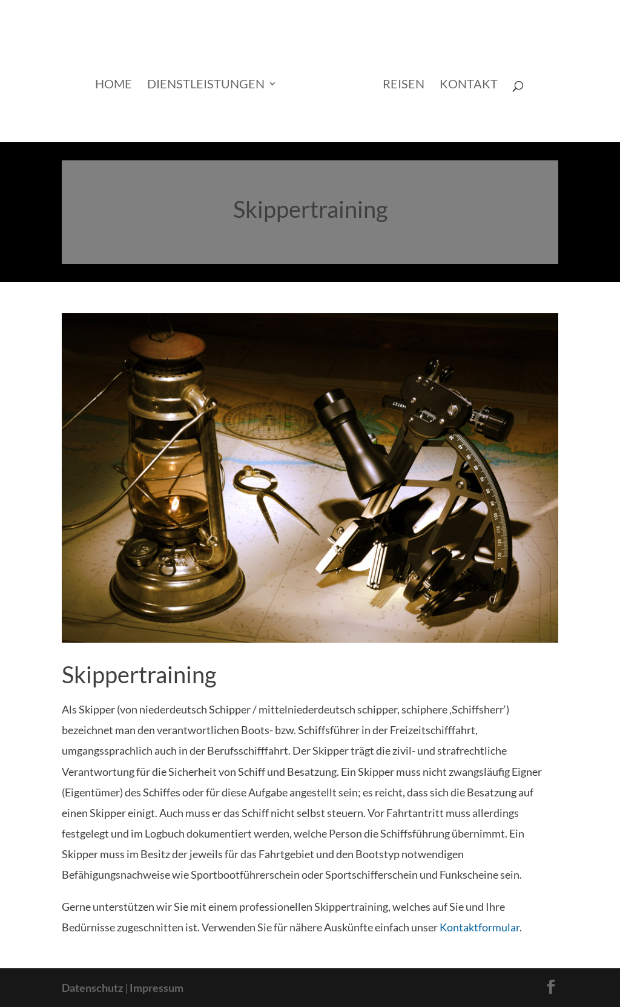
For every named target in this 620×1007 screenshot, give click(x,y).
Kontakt (469, 85)
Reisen (403, 85)
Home (113, 85)
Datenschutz (92, 987)
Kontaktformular (479, 927)
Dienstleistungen (206, 85)
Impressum (156, 987)
